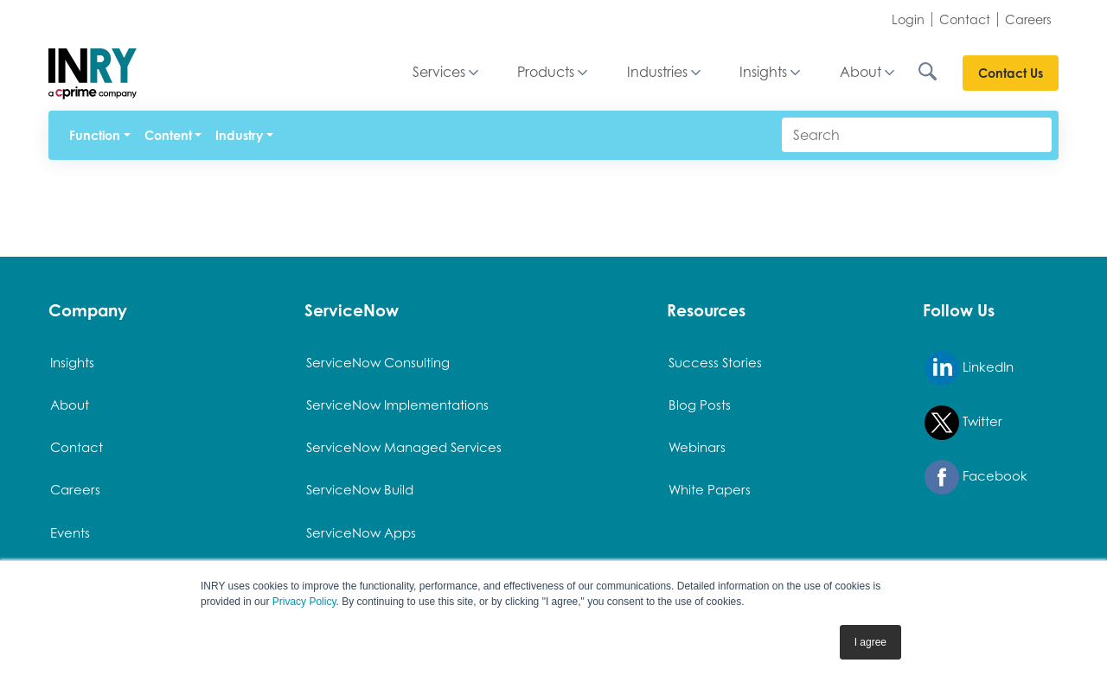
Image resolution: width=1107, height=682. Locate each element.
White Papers (710, 489)
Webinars (697, 447)
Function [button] (94, 135)
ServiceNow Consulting (378, 362)
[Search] (917, 135)
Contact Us (1010, 73)
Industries (657, 72)
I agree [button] (870, 642)
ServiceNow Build (359, 489)
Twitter (963, 422)
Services (439, 72)
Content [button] (168, 135)
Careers (1028, 19)
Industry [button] (239, 135)
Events (70, 532)
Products (545, 72)
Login (908, 19)
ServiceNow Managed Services (404, 447)
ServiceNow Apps (361, 532)
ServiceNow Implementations (397, 404)
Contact (964, 19)
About (860, 72)
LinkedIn (969, 368)
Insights (763, 72)
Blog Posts (700, 404)
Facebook (976, 477)
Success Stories (715, 362)
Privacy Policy (304, 602)
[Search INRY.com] (939, 72)
